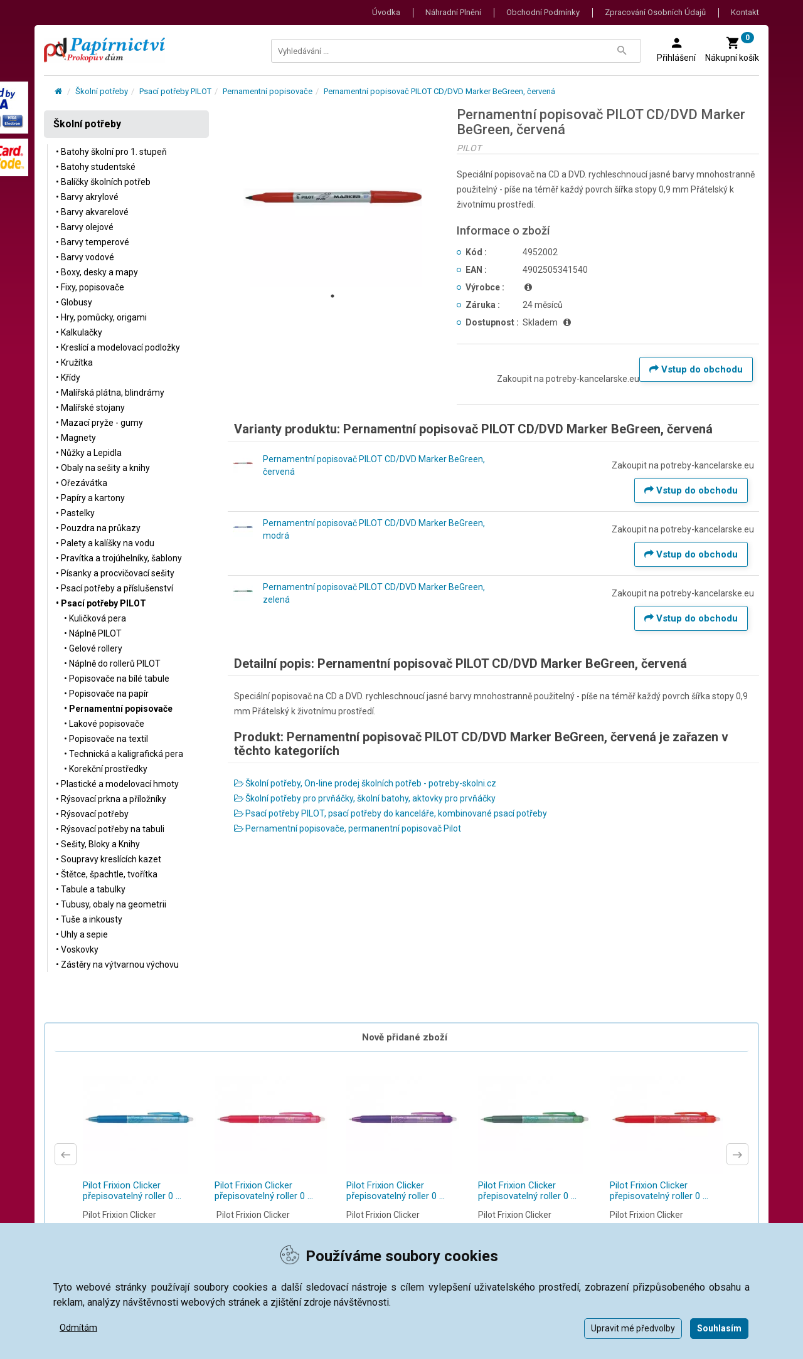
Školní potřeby (101, 91)
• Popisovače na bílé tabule (116, 679)
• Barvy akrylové (87, 197)
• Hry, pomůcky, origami (101, 317)
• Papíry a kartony (90, 498)
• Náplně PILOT (93, 633)
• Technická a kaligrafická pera (123, 754)
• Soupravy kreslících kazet (108, 859)
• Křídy (68, 378)
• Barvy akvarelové (92, 212)
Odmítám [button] (78, 1328)
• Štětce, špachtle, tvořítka (106, 874)
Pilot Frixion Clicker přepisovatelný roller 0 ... (132, 1191)
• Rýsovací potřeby (92, 814)
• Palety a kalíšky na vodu (105, 543)
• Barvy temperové (92, 242)
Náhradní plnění (453, 12)
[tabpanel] (333, 197)
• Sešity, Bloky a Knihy (98, 844)
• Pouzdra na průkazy (98, 528)
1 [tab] (332, 296)
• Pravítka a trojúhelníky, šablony (119, 558)
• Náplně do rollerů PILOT (112, 663)
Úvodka (386, 12)
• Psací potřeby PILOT (101, 603)
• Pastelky (75, 513)
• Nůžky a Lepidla (89, 453)
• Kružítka (74, 362)
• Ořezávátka (81, 483)
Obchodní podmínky (543, 12)
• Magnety (76, 438)
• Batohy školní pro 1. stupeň (111, 152)
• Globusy (74, 302)
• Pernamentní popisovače (118, 709)
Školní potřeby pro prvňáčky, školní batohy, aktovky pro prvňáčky (365, 798)
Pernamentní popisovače (267, 91)
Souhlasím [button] (719, 1328)
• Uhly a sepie (82, 934)
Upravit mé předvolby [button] (633, 1328)
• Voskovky (77, 949)
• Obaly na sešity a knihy (103, 468)
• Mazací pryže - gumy (99, 423)
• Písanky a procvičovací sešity (115, 573)
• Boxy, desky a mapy (97, 272)
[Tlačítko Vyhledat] (622, 51)
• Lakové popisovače (104, 724)
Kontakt (745, 12)
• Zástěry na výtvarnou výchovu (117, 965)
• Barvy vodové (85, 257)
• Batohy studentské (96, 167)
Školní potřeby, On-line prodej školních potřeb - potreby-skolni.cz (365, 783)
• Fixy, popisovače (90, 287)
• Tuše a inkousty (89, 919)
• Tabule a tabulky (90, 889)
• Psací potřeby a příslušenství (114, 588)
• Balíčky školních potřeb (103, 182)
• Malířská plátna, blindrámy (110, 393)
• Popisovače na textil (106, 739)
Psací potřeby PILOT (175, 91)
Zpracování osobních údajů (655, 12)
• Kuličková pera (95, 618)
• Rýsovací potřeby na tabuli (110, 829)
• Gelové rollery (93, 648)
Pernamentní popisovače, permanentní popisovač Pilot (347, 828)
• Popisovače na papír (106, 694)
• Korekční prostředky (105, 769)
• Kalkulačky (79, 332)
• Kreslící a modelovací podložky (118, 347)
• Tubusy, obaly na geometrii (111, 904)
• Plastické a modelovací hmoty (117, 784)
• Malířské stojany (90, 408)
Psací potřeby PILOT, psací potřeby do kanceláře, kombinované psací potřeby (390, 813)
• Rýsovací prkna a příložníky (111, 799)
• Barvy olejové (85, 227)
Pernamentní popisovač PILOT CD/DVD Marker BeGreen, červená (439, 91)
